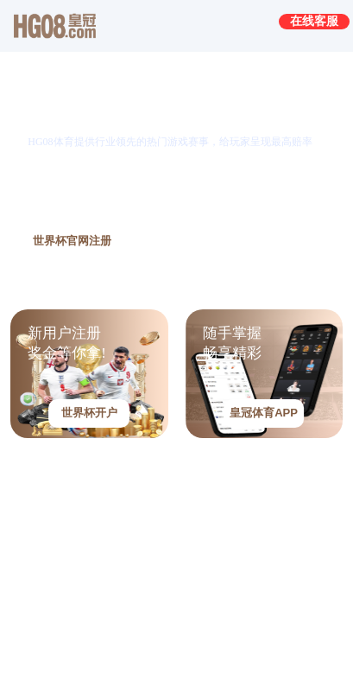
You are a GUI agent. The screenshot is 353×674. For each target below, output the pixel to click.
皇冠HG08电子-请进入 (92, 560)
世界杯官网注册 (72, 240)
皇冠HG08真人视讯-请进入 (106, 490)
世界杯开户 (89, 412)
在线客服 (314, 21)
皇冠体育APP (264, 412)
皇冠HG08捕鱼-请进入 (92, 630)
